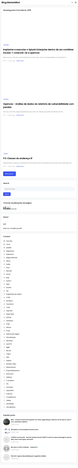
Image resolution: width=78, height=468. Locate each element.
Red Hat (7, 271)
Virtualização (9, 337)
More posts (9, 174)
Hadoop (7, 377)
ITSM (6, 324)
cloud (6, 274)
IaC (6, 291)
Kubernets (8, 254)
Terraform (8, 304)
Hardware (8, 321)
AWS (6, 284)
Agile (6, 347)
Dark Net (7, 311)
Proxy (6, 331)
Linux (6, 244)
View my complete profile (12, 228)
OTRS (6, 297)
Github (7, 317)
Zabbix (7, 400)
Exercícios (8, 374)
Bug (6, 278)
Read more (20, 61)
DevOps (6, 45)
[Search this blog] (39, 189)
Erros (6, 268)
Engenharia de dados (12, 294)
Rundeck (8, 301)
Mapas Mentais (10, 258)
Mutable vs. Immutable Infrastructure (24, 430)
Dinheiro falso (9, 364)
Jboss (6, 261)
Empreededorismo (11, 371)
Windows (8, 341)
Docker (7, 287)
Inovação (8, 387)
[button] (72, 2)
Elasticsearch (9, 367)
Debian (7, 361)
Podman (7, 394)
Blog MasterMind (11, 2)
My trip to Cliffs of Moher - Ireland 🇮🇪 (24, 447)
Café (6, 307)
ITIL (5, 384)
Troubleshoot (9, 397)
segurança (8, 251)
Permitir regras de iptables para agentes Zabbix (28, 456)
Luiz (4, 224)
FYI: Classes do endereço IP (17, 158)
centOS (7, 344)
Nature (7, 327)
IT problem (8, 380)
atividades (8, 404)
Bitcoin (7, 351)
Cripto (7, 354)
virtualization (9, 407)
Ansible (7, 248)
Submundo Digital (11, 334)
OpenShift (8, 390)
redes (6, 153)
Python (6, 99)
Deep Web (8, 314)
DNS (6, 357)
